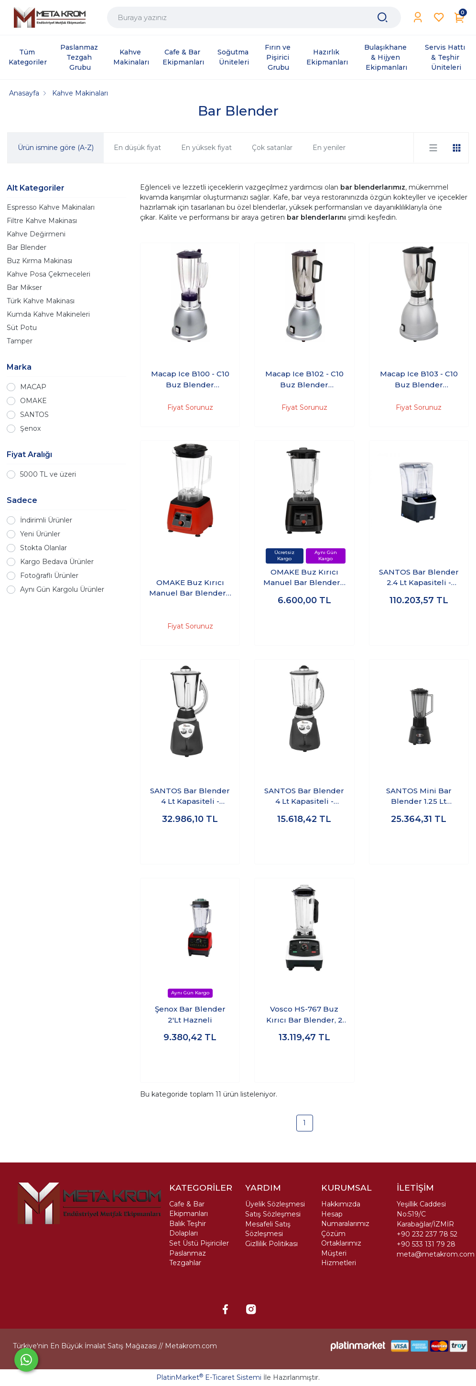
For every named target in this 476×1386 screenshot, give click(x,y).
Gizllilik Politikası (271, 1243)
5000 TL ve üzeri (48, 474)
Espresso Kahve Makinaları (51, 207)
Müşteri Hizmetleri (338, 1258)
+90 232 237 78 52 (427, 1234)
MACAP (33, 387)
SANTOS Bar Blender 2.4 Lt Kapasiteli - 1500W (419, 577)
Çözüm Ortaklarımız (341, 1238)
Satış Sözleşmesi (273, 1214)
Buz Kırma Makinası (39, 260)
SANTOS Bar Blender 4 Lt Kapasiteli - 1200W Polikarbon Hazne (304, 796)
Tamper (19, 341)
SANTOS (34, 414)
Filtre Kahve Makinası (42, 220)
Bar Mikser (24, 287)
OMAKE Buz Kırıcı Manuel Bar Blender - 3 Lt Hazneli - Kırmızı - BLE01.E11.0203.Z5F (190, 588)
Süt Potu (22, 327)
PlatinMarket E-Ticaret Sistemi (208, 1377)
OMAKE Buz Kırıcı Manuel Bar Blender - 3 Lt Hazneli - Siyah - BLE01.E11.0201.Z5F (304, 577)
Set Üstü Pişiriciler (199, 1243)
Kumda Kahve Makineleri (48, 314)
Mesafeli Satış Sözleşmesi (268, 1229)
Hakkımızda (340, 1204)
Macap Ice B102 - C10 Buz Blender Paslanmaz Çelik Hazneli (304, 379)
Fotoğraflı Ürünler (49, 575)
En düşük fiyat (137, 147)
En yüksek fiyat (206, 147)
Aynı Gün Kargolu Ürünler (62, 589)
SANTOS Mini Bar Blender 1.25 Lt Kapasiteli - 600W (418, 796)
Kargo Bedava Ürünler (57, 561)
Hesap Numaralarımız (345, 1219)
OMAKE (33, 400)
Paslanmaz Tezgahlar (187, 1258)
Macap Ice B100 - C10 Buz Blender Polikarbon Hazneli (190, 379)
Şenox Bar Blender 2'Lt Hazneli (190, 1014)
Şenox (30, 428)
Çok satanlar (272, 147)
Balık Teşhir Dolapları (187, 1228)
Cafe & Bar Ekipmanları (188, 1209)
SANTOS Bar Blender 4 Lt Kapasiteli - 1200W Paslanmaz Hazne (190, 796)
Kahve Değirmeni (36, 234)
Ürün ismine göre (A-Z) (56, 147)
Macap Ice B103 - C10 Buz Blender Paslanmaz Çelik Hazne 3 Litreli (419, 379)
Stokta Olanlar (43, 548)
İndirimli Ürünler (46, 520)
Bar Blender (26, 247)
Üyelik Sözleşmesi (275, 1204)
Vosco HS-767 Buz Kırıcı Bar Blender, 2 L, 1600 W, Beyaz (304, 1014)
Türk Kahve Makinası (41, 301)
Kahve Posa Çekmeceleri (48, 274)
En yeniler (329, 147)
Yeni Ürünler (40, 534)
